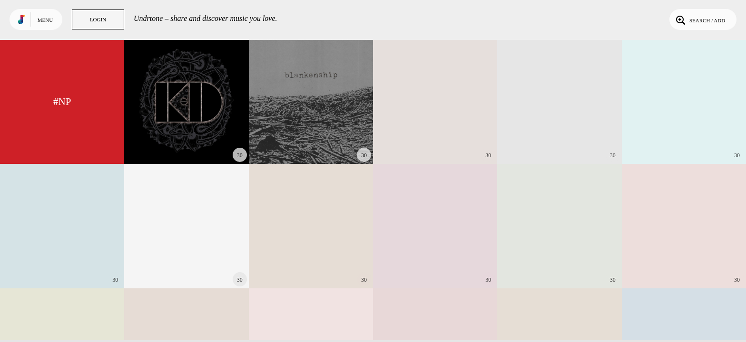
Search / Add (699, 19)
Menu (45, 20)
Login (98, 19)
